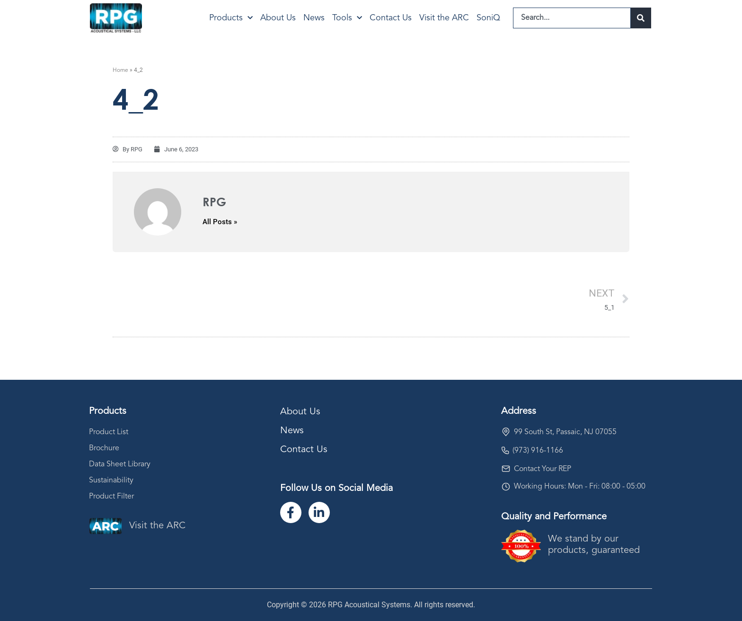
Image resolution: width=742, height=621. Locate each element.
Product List (108, 432)
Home (120, 70)
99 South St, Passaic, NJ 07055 (565, 432)
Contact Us (391, 18)
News (314, 18)
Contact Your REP (542, 469)
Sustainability (111, 480)
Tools (347, 18)
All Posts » (220, 222)
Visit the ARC (444, 18)
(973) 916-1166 (537, 451)
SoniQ (488, 18)
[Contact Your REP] (506, 468)
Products (231, 18)
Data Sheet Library (119, 464)
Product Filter (111, 496)
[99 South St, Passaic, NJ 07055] (506, 432)
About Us (278, 18)
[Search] (641, 18)
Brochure (104, 448)
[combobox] (572, 18)
